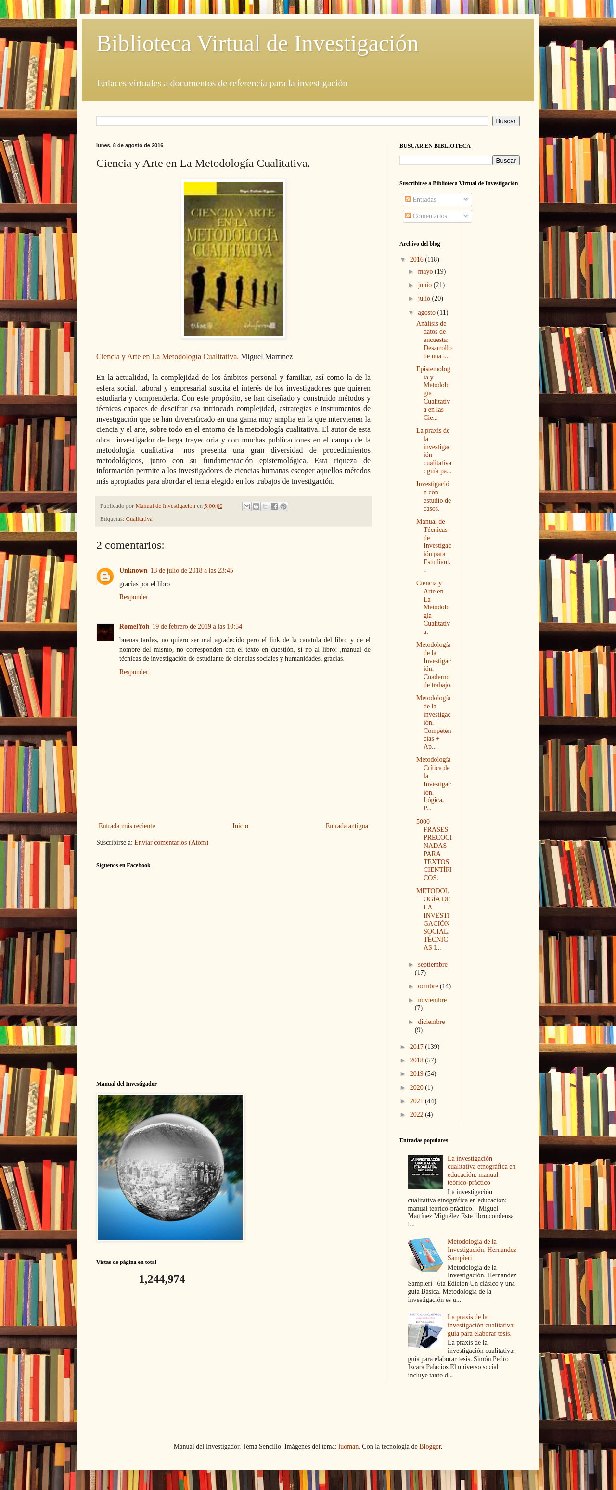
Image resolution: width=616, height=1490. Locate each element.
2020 (417, 1087)
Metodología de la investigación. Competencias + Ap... (433, 722)
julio (425, 298)
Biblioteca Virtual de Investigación (257, 43)
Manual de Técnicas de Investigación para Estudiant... (433, 546)
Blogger (429, 1446)
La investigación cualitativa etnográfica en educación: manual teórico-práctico (481, 1170)
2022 (417, 1114)
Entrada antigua (347, 826)
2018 (417, 1060)
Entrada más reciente (127, 826)
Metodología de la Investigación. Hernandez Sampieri (482, 1250)
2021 (417, 1101)
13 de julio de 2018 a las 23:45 (191, 570)
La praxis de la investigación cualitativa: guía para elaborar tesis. (481, 1325)
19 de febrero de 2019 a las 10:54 (197, 626)
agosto (427, 312)
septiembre (432, 964)
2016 (417, 259)
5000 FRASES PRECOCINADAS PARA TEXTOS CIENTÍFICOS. (434, 850)
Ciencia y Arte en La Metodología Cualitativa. (433, 607)
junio (425, 285)
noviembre (432, 1000)
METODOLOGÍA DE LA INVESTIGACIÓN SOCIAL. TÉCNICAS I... (433, 919)
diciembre (431, 1021)
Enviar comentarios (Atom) (171, 842)
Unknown (133, 570)
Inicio (240, 826)
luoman (348, 1446)
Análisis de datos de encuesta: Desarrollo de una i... (434, 339)
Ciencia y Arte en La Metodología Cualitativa (166, 357)
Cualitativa (139, 519)
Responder (133, 597)
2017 (417, 1046)
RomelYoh (134, 626)
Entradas (420, 199)
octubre (428, 986)
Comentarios (426, 216)
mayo (426, 271)
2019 (417, 1073)
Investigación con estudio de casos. (433, 496)
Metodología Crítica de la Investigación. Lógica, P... (433, 784)
